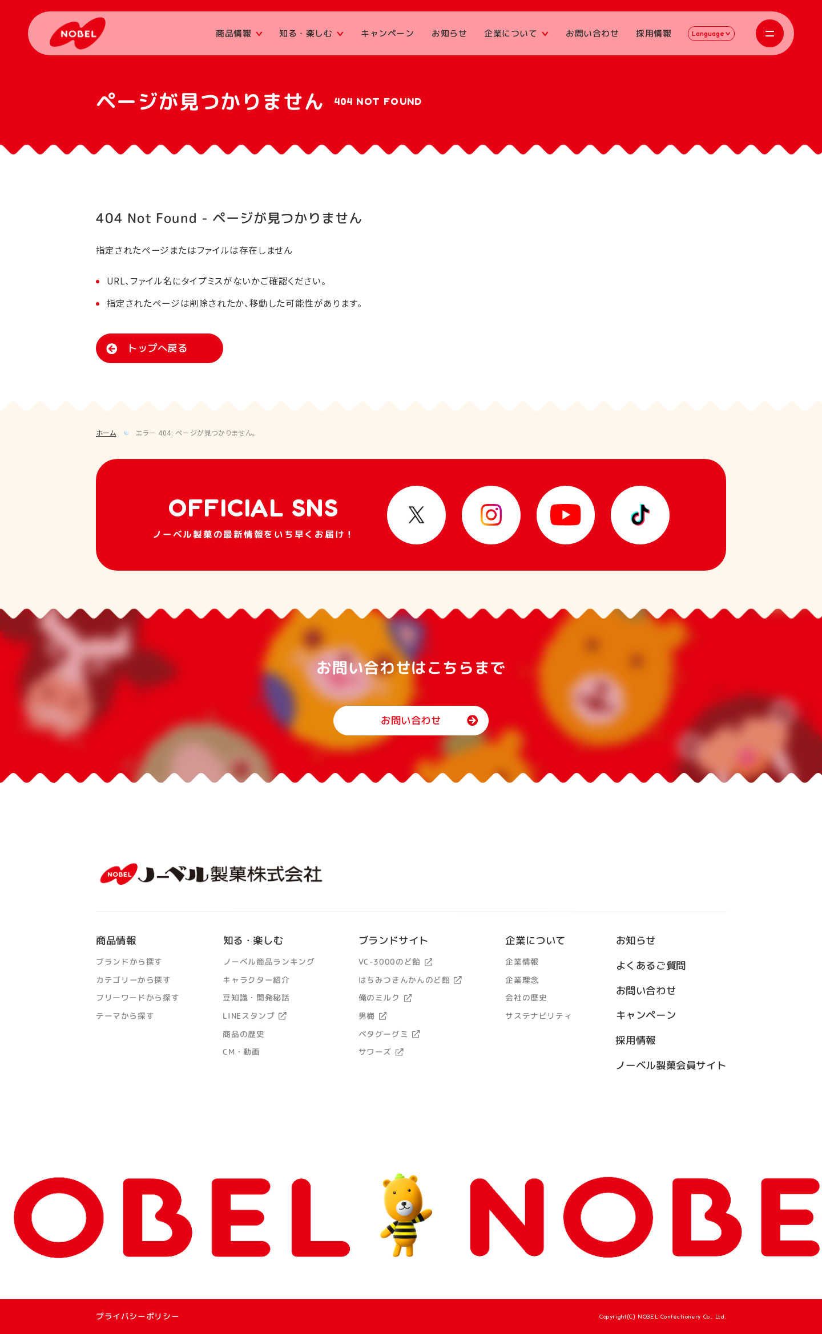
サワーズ (380, 1052)
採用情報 (654, 33)
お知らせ (450, 33)
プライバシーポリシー (137, 1316)
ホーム (106, 432)
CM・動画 (241, 1052)
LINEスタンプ (255, 1015)
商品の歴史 (243, 1033)
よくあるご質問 (650, 966)
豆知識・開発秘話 (256, 998)
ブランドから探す (129, 962)
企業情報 (522, 962)
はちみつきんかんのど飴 (409, 979)
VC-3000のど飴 (395, 962)
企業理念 (522, 979)
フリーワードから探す (137, 998)
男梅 (372, 1015)
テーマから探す (125, 1015)
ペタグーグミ (389, 1033)
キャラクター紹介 (256, 979)
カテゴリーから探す (133, 979)
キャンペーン (387, 33)
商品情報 (239, 33)
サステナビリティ (538, 1016)
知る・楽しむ (311, 33)
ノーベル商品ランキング (269, 962)
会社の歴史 (526, 998)
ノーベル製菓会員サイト (670, 1065)
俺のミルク (385, 998)
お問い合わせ (592, 33)
